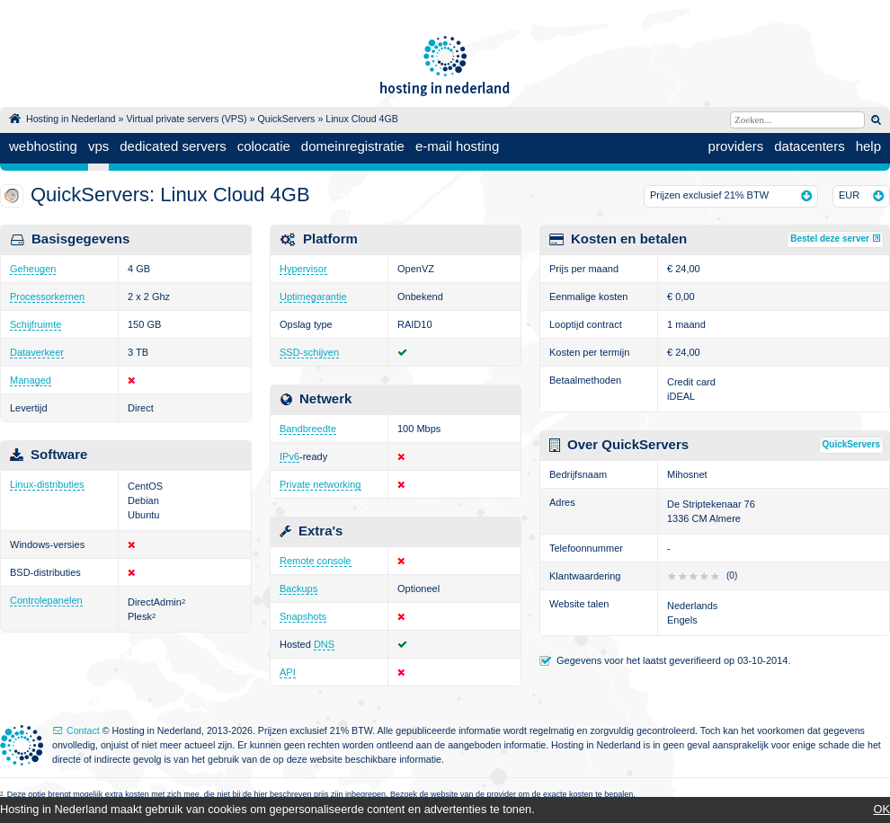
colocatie (263, 146)
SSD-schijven (309, 352)
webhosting (43, 146)
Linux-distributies (47, 484)
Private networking (320, 484)
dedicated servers (173, 146)
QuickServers (286, 118)
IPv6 (289, 456)
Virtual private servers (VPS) (186, 118)
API (288, 672)
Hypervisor (303, 268)
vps (98, 146)
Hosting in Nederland (71, 118)
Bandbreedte (308, 428)
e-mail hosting (457, 146)
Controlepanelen (46, 600)
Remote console (316, 560)
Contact (83, 730)
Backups (298, 588)
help (868, 146)
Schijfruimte (35, 324)
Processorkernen (47, 296)
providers (736, 146)
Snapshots (303, 616)
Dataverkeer (37, 352)
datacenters (809, 146)
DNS (324, 644)
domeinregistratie (353, 146)
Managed (30, 380)
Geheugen (33, 268)
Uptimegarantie (313, 296)
